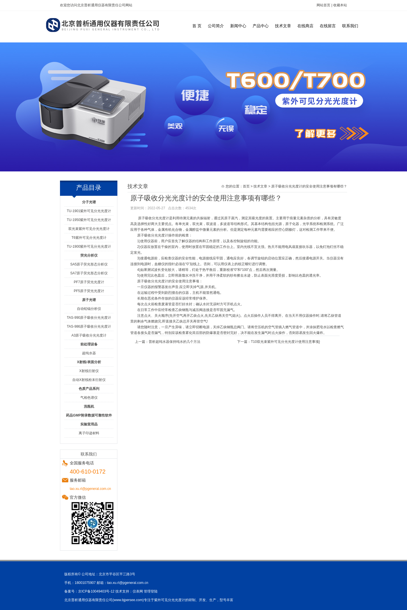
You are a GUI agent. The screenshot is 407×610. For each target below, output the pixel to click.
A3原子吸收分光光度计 (89, 335)
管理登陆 (151, 591)
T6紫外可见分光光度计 (88, 238)
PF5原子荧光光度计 (89, 291)
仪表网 (138, 591)
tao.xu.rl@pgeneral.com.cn (127, 583)
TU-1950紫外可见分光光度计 (89, 220)
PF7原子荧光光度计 (89, 282)
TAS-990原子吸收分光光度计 (89, 318)
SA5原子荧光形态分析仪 (89, 264)
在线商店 (305, 26)
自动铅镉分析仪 (89, 309)
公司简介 (216, 26)
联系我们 (350, 26)
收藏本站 (340, 5)
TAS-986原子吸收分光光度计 (89, 326)
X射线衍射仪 (89, 371)
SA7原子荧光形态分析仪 (89, 273)
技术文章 (283, 26)
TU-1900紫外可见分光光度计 (89, 247)
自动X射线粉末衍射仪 (89, 380)
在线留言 (328, 26)
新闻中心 (238, 26)
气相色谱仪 (89, 398)
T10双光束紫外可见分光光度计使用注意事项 (285, 342)
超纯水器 (89, 353)
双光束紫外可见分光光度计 (89, 229)
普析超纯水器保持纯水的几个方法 (174, 342)
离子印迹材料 (89, 433)
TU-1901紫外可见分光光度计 (89, 211)
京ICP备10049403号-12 (96, 591)
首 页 (196, 26)
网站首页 (323, 5)
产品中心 (261, 26)
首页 (246, 186)
